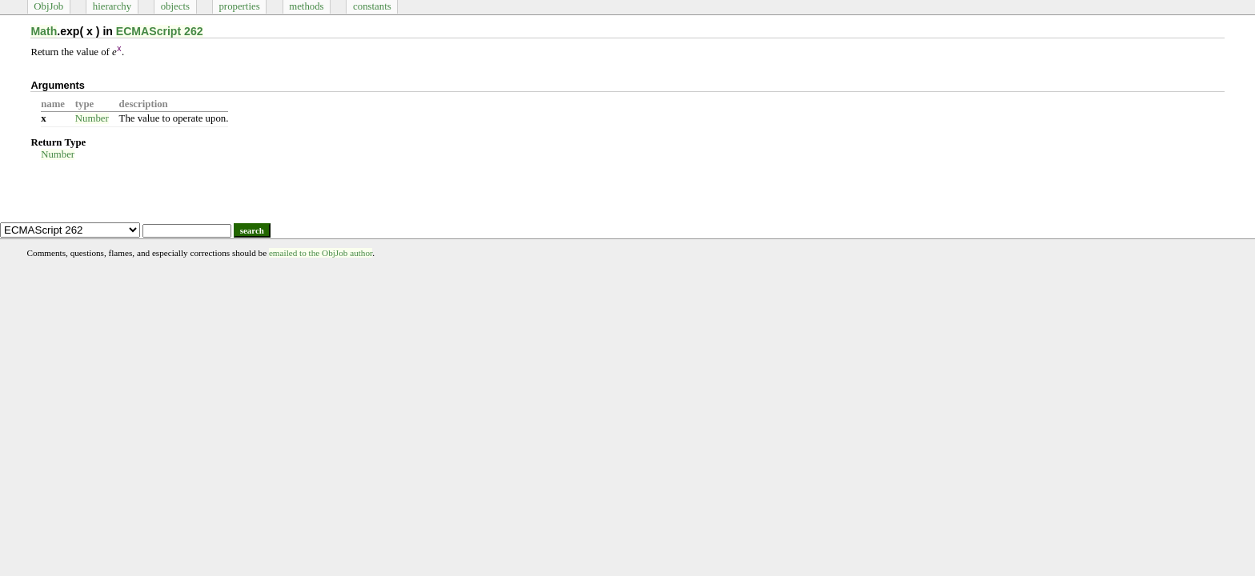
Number (92, 118)
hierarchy (112, 6)
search (252, 230)
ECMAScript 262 (159, 31)
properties (239, 6)
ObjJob (48, 6)
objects (175, 6)
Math (43, 31)
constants (372, 6)
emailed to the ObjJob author (320, 253)
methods (306, 6)
